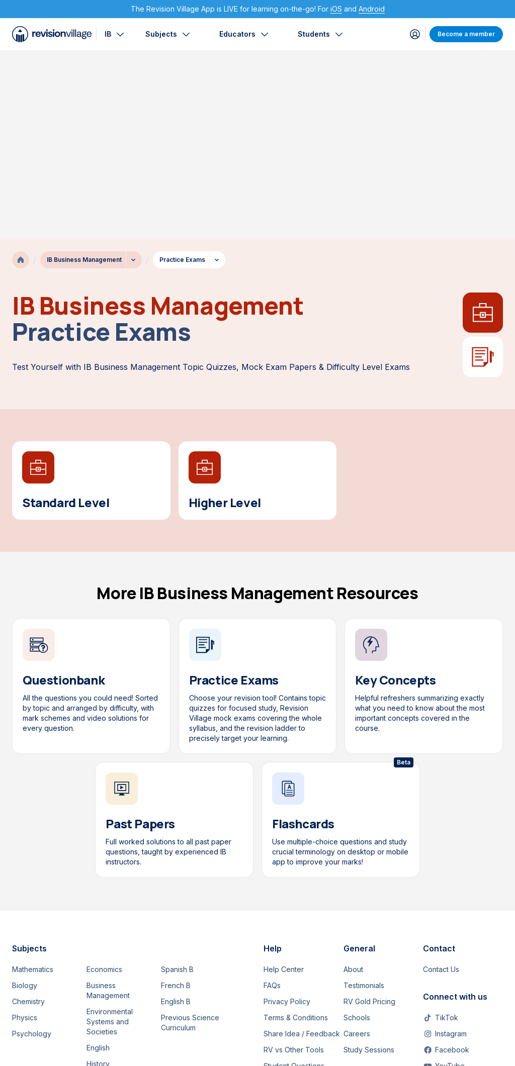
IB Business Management (84, 70)
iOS (336, 9)
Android (372, 9)
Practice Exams (182, 70)
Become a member (466, 34)
